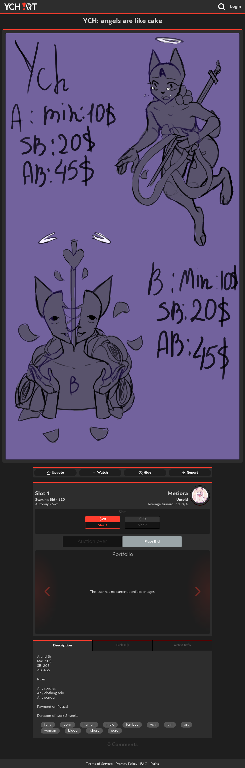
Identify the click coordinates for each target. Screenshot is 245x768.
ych (153, 725)
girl (169, 725)
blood (73, 731)
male (110, 725)
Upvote (55, 473)
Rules (154, 764)
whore (94, 731)
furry (47, 725)
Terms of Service (99, 764)
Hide (145, 473)
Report (190, 473)
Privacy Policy (126, 764)
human (89, 725)
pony (67, 725)
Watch (100, 473)
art (186, 725)
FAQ (144, 764)
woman (50, 731)
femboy (132, 725)
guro (114, 731)
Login (235, 6)
